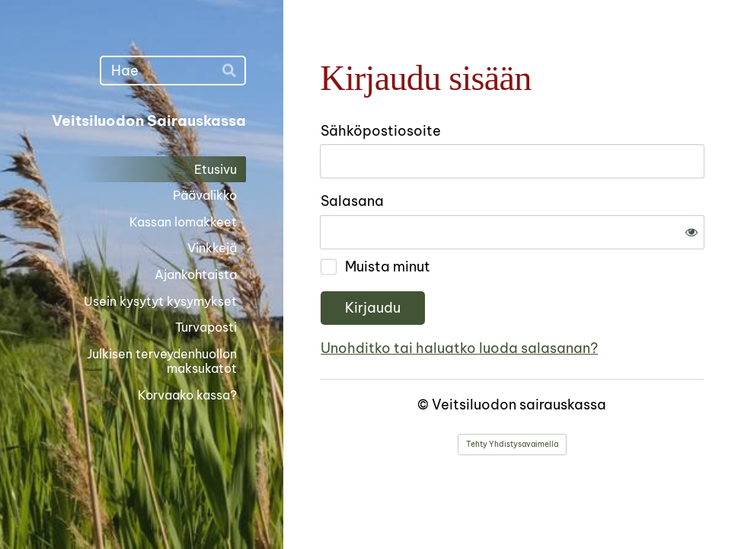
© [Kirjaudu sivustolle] (424, 404)
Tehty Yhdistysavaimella (512, 444)
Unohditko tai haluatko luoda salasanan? (459, 348)
